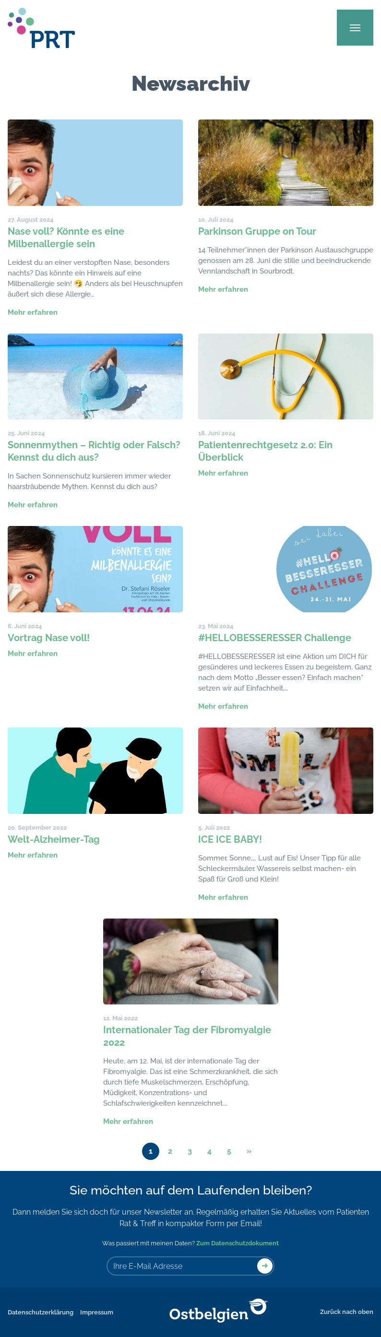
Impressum (96, 1312)
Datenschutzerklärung (40, 1312)
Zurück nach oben (346, 1311)
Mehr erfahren (33, 312)
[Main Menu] (355, 28)
